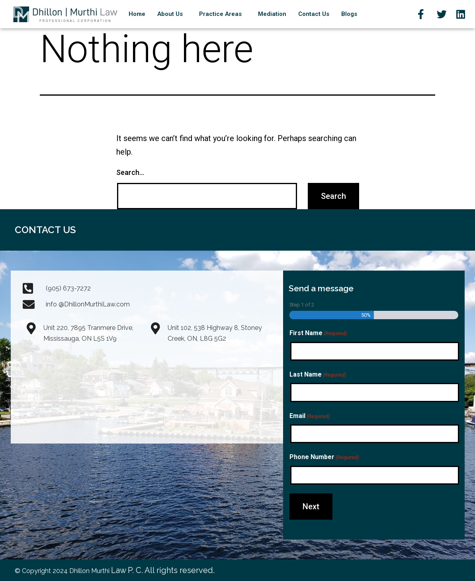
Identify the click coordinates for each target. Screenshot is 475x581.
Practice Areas (220, 14)
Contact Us (313, 14)
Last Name (317, 375)
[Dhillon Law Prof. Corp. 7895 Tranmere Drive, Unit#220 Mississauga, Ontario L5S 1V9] (85, 394)
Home (137, 14)
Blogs (349, 14)
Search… (130, 172)
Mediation (272, 14)
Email (309, 416)
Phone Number (324, 457)
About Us (170, 14)
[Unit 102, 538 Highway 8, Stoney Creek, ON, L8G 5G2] (209, 394)
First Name (318, 333)
